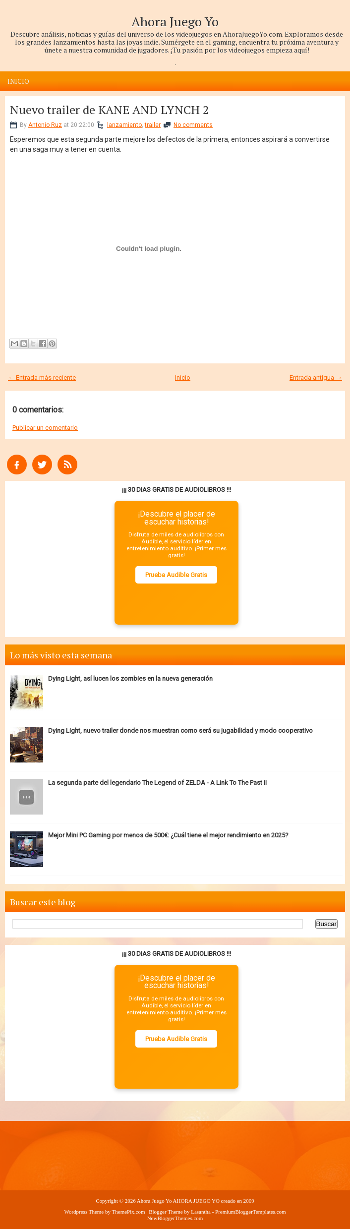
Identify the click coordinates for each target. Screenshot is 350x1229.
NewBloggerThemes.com (175, 1218)
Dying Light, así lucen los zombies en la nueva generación (130, 678)
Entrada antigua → (316, 377)
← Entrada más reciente (42, 377)
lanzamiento (124, 124)
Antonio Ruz (45, 124)
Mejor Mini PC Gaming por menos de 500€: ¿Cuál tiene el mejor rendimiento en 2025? (168, 835)
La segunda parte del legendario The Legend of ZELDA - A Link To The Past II (157, 782)
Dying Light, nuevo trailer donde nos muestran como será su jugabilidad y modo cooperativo (180, 730)
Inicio (18, 81)
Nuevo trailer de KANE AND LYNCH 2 (109, 110)
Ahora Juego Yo (175, 21)
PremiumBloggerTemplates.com (250, 1212)
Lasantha (201, 1212)
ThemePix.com (128, 1212)
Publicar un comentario (45, 427)
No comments (193, 124)
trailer (153, 124)
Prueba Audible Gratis (176, 575)
